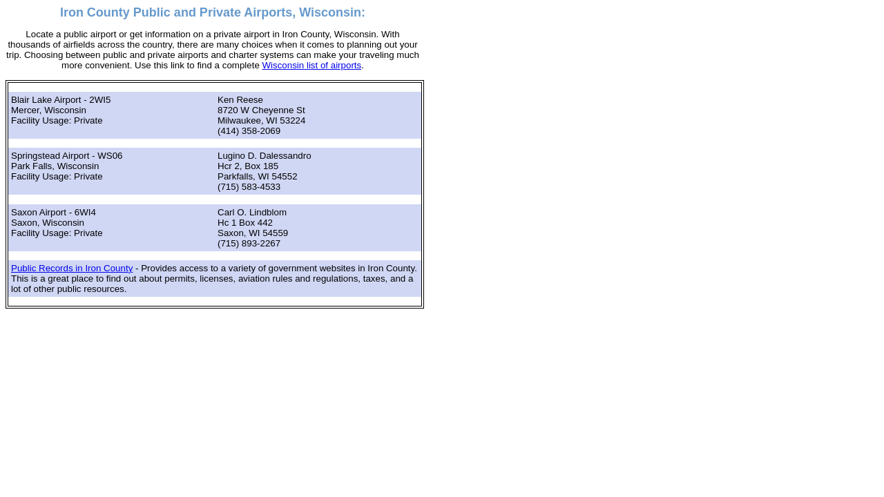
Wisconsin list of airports (312, 65)
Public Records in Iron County (72, 268)
